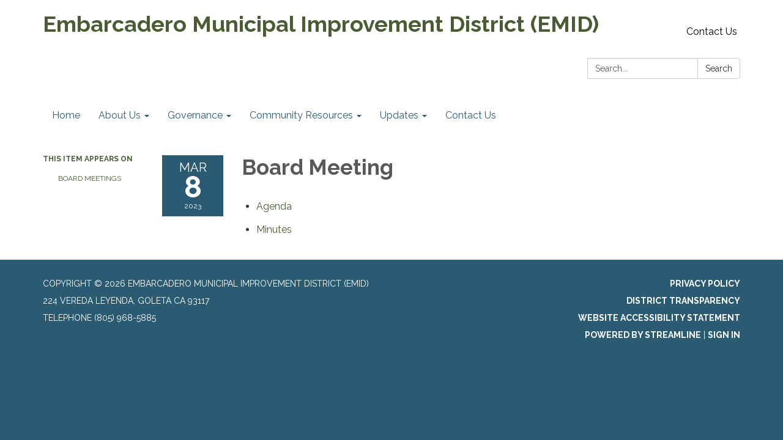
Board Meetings (89, 178)
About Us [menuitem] (119, 115)
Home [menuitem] (66, 115)
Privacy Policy (705, 283)
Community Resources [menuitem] (301, 115)
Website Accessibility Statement (659, 318)
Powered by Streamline (643, 335)
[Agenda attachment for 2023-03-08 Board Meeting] (274, 206)
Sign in (724, 335)
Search (718, 68)
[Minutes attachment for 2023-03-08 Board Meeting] (274, 229)
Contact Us (711, 31)
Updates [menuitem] (399, 115)
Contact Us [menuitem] (470, 115)
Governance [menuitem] (195, 115)
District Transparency (683, 301)
